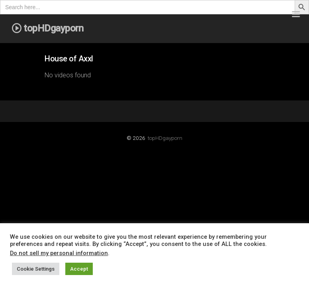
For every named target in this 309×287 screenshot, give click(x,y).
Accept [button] (79, 269)
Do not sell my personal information (59, 253)
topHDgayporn (165, 138)
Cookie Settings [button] (36, 269)
